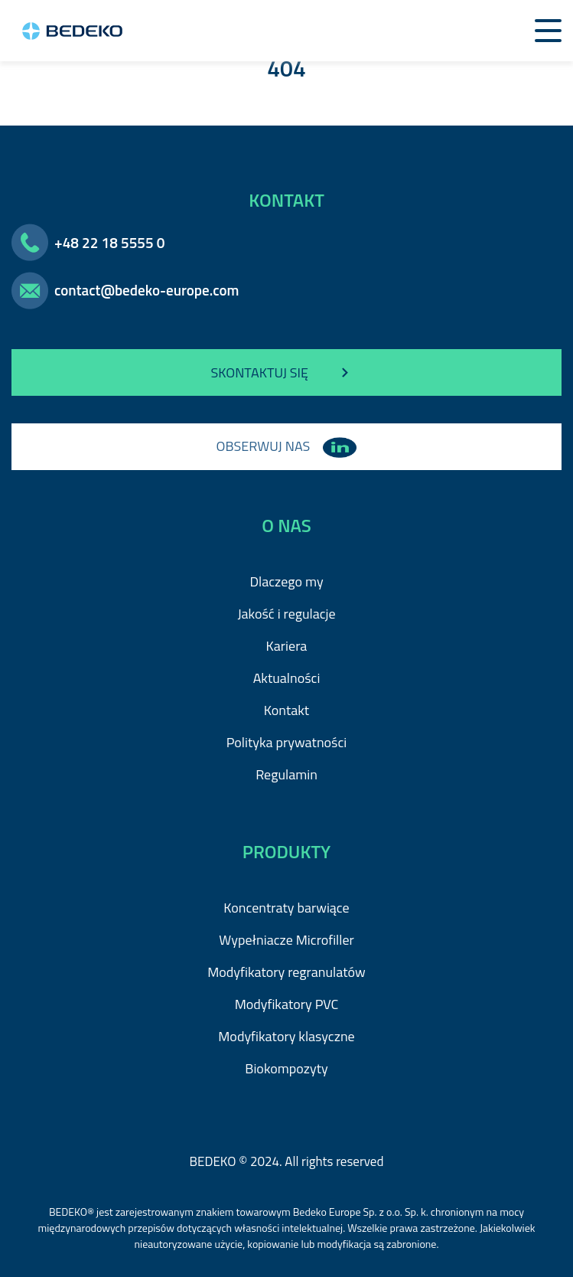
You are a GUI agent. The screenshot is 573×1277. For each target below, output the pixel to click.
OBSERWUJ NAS (287, 446)
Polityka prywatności (286, 742)
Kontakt (286, 710)
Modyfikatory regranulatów (286, 972)
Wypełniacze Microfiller (286, 939)
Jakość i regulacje (286, 613)
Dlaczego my (286, 581)
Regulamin (286, 774)
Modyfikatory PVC (287, 1004)
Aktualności (287, 678)
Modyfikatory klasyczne (286, 1036)
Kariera (287, 645)
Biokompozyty (286, 1068)
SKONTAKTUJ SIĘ (287, 373)
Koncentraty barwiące (286, 907)
